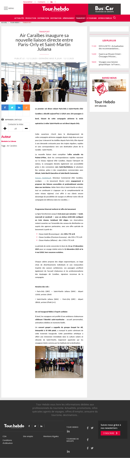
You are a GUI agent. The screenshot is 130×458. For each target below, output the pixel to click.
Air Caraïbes (12, 146)
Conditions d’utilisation (8, 441)
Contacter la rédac (15, 124)
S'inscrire (108, 433)
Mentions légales (51, 436)
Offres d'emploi (105, 18)
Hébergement (69, 18)
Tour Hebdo (15, 22)
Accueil (4, 22)
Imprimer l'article (13, 119)
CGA (4, 436)
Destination (55, 18)
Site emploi (28, 436)
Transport (80, 18)
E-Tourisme (92, 18)
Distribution (43, 18)
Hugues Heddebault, (43, 178)
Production (30, 18)
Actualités (19, 18)
